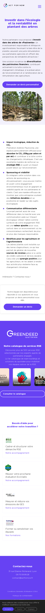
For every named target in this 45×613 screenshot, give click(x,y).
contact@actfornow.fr (22, 578)
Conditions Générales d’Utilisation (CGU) (22, 591)
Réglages (31, 609)
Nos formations (13, 535)
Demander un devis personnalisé (22, 84)
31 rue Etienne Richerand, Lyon (23, 571)
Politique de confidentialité (22, 596)
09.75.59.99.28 (22, 574)
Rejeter (19, 609)
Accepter (8, 609)
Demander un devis (22, 307)
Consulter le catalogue (14, 394)
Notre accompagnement (17, 453)
